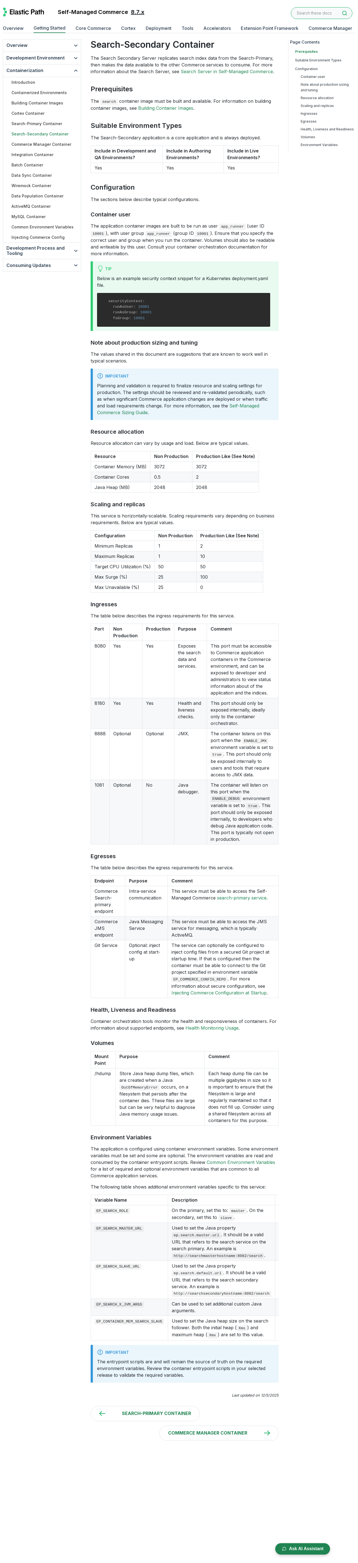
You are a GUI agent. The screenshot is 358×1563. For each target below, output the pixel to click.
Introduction (23, 82)
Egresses (309, 121)
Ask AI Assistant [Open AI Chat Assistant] (302, 1548)
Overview (13, 28)
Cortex (128, 28)
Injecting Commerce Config (38, 237)
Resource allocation (317, 98)
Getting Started (49, 28)
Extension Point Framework (269, 28)
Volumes (308, 137)
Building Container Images (37, 103)
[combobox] (321, 13)
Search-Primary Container (36, 123)
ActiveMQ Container (31, 206)
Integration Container (32, 154)
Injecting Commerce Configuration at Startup (219, 993)
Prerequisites (306, 51)
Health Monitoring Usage (212, 1028)
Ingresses (309, 113)
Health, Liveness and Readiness (327, 129)
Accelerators (217, 28)
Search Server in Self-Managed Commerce (227, 71)
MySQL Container (28, 216)
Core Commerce (93, 28)
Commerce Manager (330, 28)
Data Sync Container (31, 175)
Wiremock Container (31, 185)
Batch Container (27, 165)
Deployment (158, 28)
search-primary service (242, 898)
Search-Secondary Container (40, 134)
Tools (187, 28)
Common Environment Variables (42, 227)
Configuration (306, 69)
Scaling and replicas (317, 106)
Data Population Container (37, 196)
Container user (313, 77)
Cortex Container (27, 113)
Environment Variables (319, 145)
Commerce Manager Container (41, 144)
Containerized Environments (39, 92)
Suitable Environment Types (318, 60)
